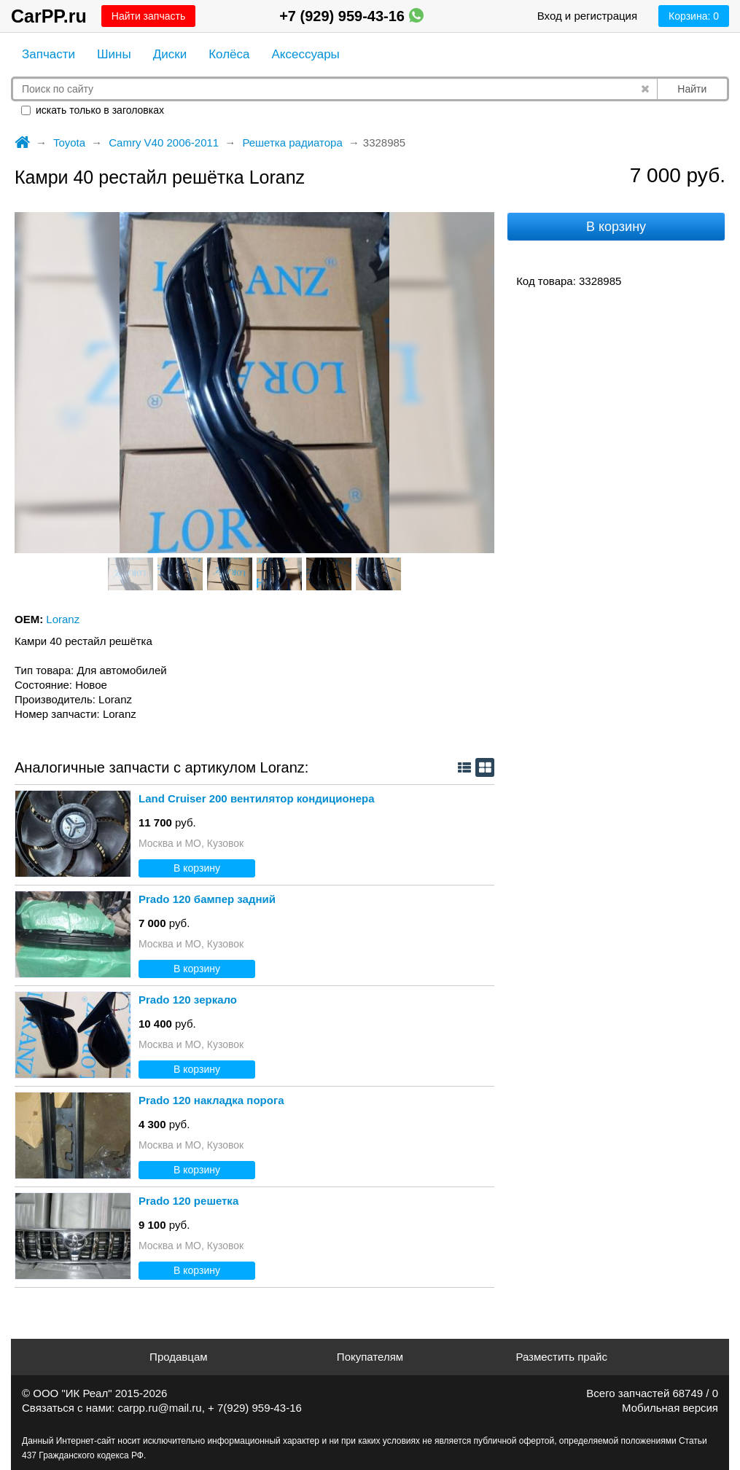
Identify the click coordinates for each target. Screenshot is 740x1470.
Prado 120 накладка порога (211, 1100)
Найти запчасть (148, 16)
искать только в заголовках (92, 110)
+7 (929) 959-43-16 (351, 16)
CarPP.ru (49, 16)
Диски (170, 54)
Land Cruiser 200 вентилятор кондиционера (257, 798)
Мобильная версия (670, 1407)
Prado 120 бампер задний (207, 899)
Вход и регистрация (587, 15)
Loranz (62, 619)
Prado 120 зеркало (188, 999)
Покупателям (370, 1356)
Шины (114, 54)
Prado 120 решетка (188, 1201)
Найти (691, 89)
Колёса (229, 54)
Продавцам (178, 1356)
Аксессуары (305, 54)
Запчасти (48, 54)
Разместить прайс (561, 1356)
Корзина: (694, 16)
